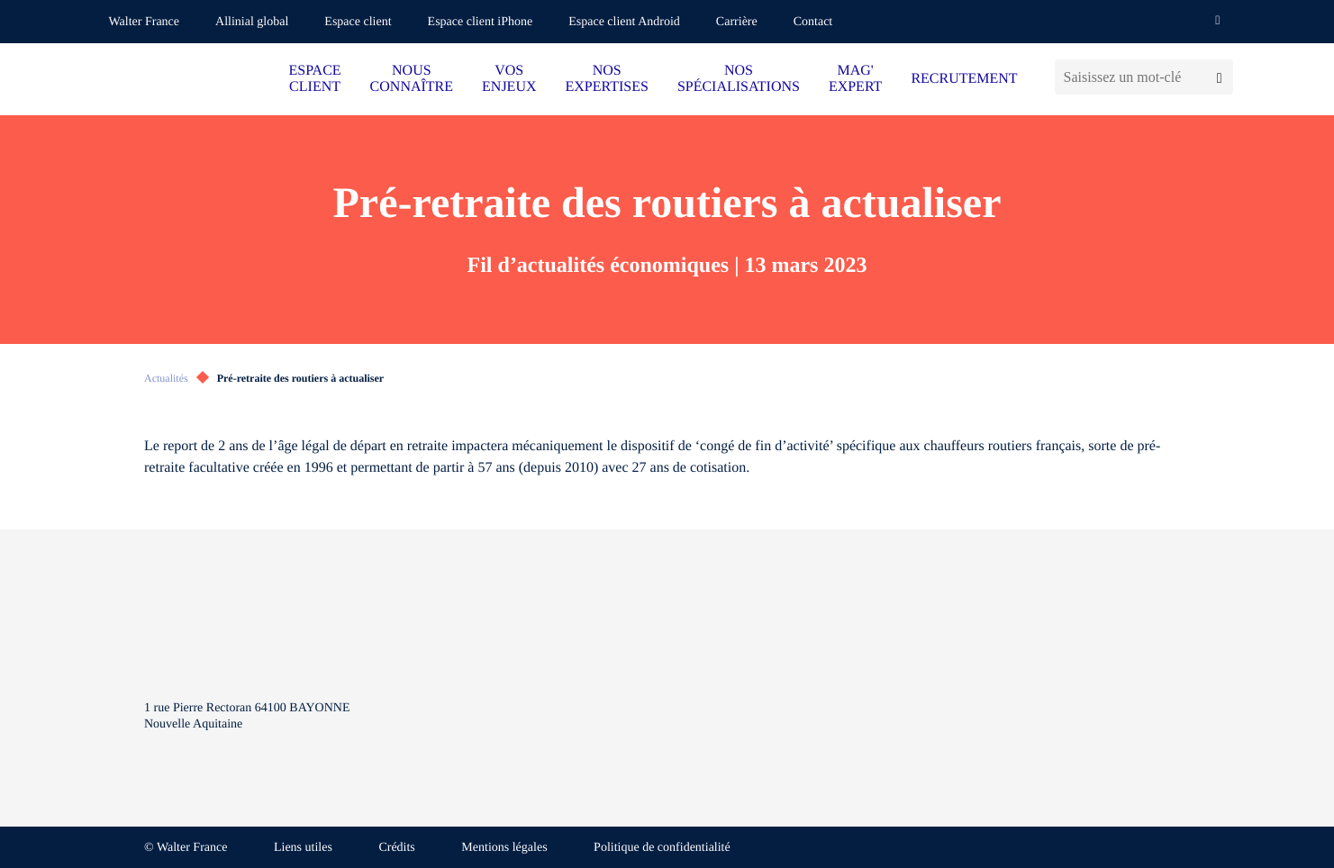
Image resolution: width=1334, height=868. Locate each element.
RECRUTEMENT (964, 78)
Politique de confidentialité (662, 847)
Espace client (357, 22)
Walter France (144, 22)
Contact (813, 22)
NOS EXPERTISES (606, 79)
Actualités (166, 378)
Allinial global (251, 22)
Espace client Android (624, 22)
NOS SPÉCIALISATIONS (738, 79)
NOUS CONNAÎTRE (411, 79)
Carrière (737, 22)
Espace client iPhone (480, 22)
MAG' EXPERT (855, 79)
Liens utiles (303, 847)
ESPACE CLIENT (315, 79)
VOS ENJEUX (509, 79)
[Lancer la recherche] (1219, 77)
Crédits (396, 847)
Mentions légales (504, 847)
